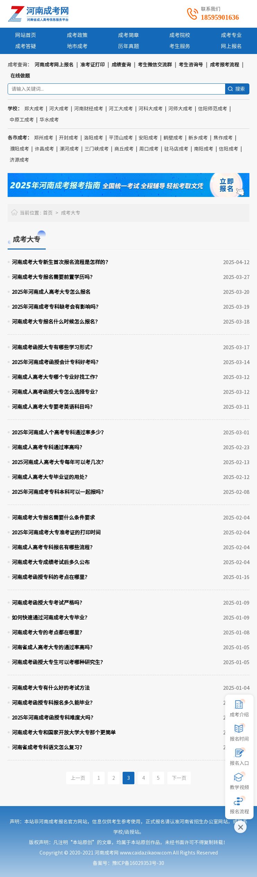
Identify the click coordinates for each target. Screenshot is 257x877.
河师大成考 (180, 108)
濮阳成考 (19, 148)
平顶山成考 (121, 137)
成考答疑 (25, 46)
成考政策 (77, 35)
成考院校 (179, 35)
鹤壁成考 (173, 137)
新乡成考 (198, 137)
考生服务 (179, 46)
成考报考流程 (224, 64)
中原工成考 (22, 119)
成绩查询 (121, 64)
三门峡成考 (97, 148)
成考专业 (231, 35)
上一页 (78, 778)
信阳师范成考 (212, 108)
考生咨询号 (191, 64)
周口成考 (149, 148)
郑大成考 (34, 108)
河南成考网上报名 (54, 64)
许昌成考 (44, 148)
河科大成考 (151, 108)
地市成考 (77, 46)
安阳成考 (148, 137)
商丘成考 (124, 148)
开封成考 (68, 137)
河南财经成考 (88, 108)
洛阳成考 (93, 137)
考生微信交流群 (155, 64)
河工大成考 (121, 108)
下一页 (179, 778)
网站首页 (25, 35)
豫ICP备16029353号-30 (138, 863)
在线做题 (20, 75)
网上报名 (231, 46)
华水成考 (49, 119)
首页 (48, 212)
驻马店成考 (176, 148)
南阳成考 (203, 148)
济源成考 (19, 159)
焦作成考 (223, 137)
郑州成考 (43, 137)
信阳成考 (228, 148)
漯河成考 (69, 148)
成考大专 (70, 212)
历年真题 (128, 46)
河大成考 (59, 108)
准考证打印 (92, 64)
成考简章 (128, 35)
